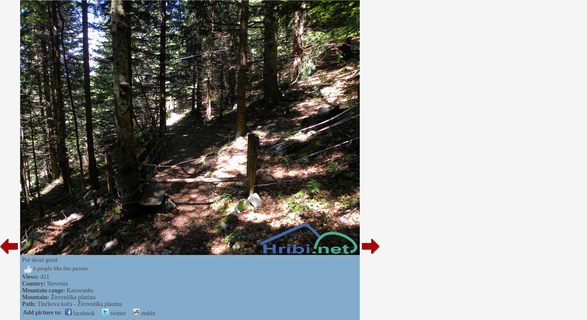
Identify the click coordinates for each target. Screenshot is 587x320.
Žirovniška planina (73, 297)
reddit (144, 313)
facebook (80, 313)
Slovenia (57, 283)
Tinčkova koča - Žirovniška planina (79, 304)
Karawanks (80, 290)
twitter (114, 313)
